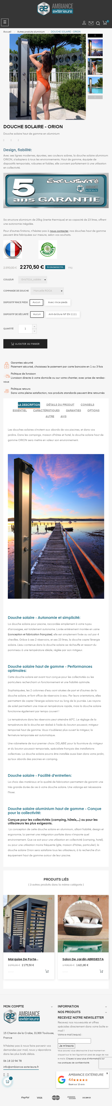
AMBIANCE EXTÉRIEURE (86, 1075)
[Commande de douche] (47, 291)
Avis (64, 416)
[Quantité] (25, 329)
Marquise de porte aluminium (22, 959)
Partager (3, 140)
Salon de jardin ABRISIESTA (83, 959)
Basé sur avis (77, 1084)
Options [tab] (93, 410)
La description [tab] (29, 405)
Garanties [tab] (73, 410)
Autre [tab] (50, 416)
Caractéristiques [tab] (46, 410)
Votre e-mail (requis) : (70, 1035)
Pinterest (18, 140)
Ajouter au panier (25, 343)
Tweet (11, 140)
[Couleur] (32, 279)
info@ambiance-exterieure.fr (21, 1067)
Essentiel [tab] (20, 410)
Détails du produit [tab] (60, 405)
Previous (95, 97)
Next (95, 36)
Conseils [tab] (87, 405)
